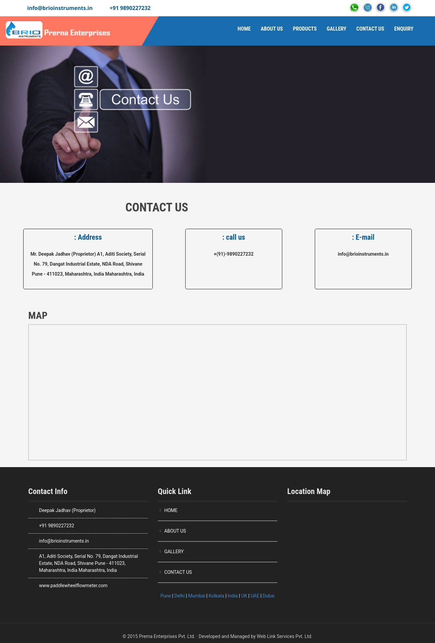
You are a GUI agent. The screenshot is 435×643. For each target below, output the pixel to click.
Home (243, 29)
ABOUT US (175, 531)
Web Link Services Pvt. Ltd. (284, 636)
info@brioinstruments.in (60, 8)
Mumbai (196, 595)
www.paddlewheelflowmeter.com (73, 585)
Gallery (336, 29)
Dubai (269, 595)
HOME (171, 510)
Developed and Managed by (227, 636)
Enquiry (403, 29)
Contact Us (370, 29)
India (233, 595)
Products (305, 29)
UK (244, 595)
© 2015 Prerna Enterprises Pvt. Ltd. (159, 636)
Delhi (179, 595)
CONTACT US (178, 572)
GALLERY (174, 551)
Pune (165, 595)
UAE (255, 595)
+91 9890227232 (130, 8)
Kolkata (216, 595)
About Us (272, 29)
